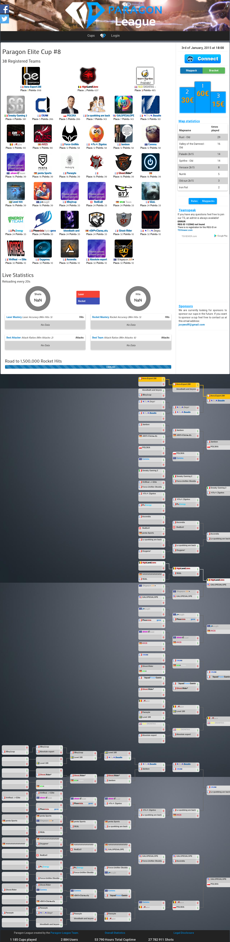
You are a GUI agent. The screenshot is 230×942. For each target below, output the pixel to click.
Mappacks (208, 201)
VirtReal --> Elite (17, 259)
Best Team (97, 337)
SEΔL (152, 201)
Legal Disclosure (184, 932)
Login (115, 35)
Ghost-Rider (125, 230)
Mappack (191, 70)
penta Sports (44, 173)
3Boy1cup (71, 201)
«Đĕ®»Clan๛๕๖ (98, 230)
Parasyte (71, 173)
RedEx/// (98, 201)
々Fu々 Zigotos (98, 144)
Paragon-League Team (64, 932)
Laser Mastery (14, 317)
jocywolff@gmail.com (192, 324)
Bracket (213, 70)
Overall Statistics (115, 932)
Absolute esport (98, 259)
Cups (91, 35)
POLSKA (71, 115)
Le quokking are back (98, 115)
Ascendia (71, 259)
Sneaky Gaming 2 (17, 115)
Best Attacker (13, 337)
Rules (194, 201)
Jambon (125, 144)
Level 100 (17, 201)
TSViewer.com (185, 230)
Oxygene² (44, 259)
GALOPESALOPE (125, 115)
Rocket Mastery (100, 317)
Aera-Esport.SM (32, 86)
